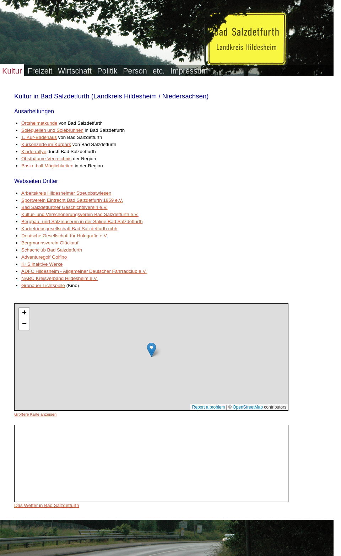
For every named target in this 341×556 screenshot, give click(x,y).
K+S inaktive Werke (42, 264)
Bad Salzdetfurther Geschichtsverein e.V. (64, 207)
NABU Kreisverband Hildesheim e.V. (59, 278)
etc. (158, 71)
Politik (107, 71)
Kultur (12, 71)
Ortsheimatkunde (39, 123)
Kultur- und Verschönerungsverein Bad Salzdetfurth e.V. (80, 214)
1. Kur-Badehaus (39, 137)
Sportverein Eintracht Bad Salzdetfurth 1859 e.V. (72, 200)
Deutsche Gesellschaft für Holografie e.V (64, 235)
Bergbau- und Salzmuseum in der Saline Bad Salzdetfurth (82, 221)
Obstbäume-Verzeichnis (46, 158)
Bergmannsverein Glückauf (50, 242)
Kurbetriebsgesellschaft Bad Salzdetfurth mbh (69, 228)
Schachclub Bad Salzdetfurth (51, 250)
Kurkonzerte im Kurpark (46, 144)
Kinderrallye (33, 151)
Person (135, 71)
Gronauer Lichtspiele (43, 285)
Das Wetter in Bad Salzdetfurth (46, 505)
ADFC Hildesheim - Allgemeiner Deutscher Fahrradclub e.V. (84, 271)
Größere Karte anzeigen (35, 414)
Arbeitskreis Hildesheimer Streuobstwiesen (66, 193)
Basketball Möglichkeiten (47, 165)
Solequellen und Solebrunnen (52, 130)
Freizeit (39, 71)
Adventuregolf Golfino (44, 257)
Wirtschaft (75, 71)
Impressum (189, 71)
